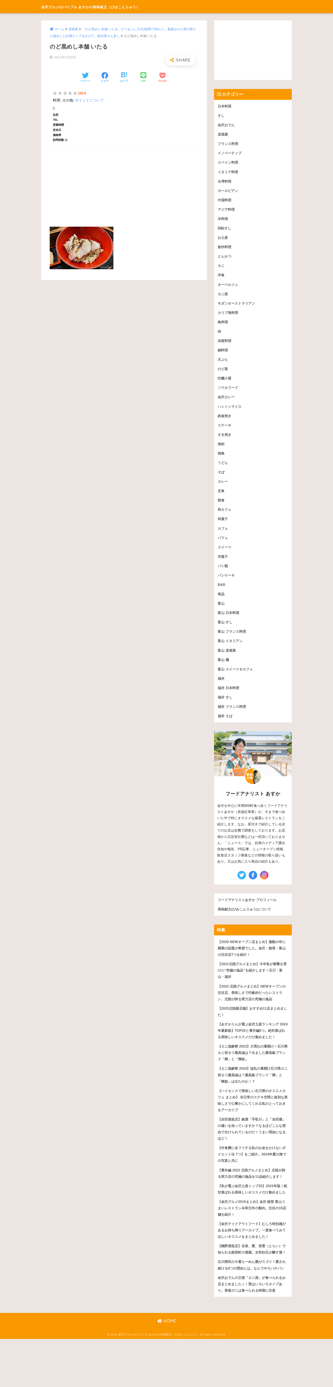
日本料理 (225, 106)
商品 (221, 601)
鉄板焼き (225, 420)
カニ (221, 268)
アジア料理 (227, 211)
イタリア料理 (228, 173)
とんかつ (225, 258)
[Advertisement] (124, 182)
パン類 (223, 572)
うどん (223, 468)
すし (221, 116)
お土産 (223, 239)
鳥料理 (223, 325)
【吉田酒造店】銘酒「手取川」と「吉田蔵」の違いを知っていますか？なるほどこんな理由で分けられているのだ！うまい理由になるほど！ (252, 1147)
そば (221, 477)
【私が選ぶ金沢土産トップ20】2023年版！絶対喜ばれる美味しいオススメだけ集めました (252, 1218)
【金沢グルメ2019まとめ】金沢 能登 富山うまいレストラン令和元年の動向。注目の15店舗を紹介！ (252, 1241)
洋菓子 (223, 563)
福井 (221, 686)
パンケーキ (227, 582)
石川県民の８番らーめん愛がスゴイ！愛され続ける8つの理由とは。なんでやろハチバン (252, 1309)
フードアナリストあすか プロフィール (249, 908)
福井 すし (225, 705)
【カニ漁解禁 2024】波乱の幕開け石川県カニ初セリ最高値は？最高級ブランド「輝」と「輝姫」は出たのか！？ (253, 1092)
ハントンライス (230, 411)
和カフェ (225, 515)
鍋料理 (223, 353)
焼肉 (221, 449)
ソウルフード (228, 391)
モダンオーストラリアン (237, 306)
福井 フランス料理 (233, 715)
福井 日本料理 (229, 696)
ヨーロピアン (228, 192)
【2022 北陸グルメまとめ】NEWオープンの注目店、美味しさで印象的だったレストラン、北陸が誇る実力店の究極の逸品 (252, 1002)
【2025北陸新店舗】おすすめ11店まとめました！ (252, 1021)
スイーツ (225, 553)
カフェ (223, 534)
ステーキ (225, 430)
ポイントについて (89, 100)
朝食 (221, 506)
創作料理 (225, 249)
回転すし (225, 230)
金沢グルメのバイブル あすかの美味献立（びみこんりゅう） (112, 6)
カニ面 (223, 296)
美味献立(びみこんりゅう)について (246, 918)
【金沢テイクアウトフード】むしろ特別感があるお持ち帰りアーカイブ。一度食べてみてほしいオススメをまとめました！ (252, 1263)
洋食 (221, 277)
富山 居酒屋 (227, 658)
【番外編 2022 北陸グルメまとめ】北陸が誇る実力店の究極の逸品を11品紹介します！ (251, 1196)
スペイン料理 (228, 163)
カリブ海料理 (228, 315)
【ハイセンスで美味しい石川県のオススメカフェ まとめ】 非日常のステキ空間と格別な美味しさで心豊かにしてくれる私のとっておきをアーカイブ (252, 1118)
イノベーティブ (230, 154)
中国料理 (225, 201)
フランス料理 (228, 144)
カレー (223, 487)
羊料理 (223, 220)
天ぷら (223, 363)
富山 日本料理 (229, 620)
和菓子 (223, 525)
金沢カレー (227, 401)
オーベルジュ (228, 287)
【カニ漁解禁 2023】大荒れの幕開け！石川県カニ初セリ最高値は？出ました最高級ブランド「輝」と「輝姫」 (253, 1070)
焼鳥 (221, 458)
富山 (221, 610)
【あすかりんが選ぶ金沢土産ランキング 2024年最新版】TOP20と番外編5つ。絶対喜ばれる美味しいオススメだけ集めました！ (252, 1044)
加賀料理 (225, 344)
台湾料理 (225, 182)
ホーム (59, 29)
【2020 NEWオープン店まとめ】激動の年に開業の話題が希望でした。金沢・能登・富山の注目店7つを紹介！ (252, 957)
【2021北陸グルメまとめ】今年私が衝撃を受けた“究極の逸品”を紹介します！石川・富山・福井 (252, 979)
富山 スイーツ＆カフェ (236, 677)
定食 (221, 496)
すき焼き (225, 439)
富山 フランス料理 (233, 639)
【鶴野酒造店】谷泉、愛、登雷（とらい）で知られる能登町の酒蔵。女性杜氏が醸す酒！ (252, 1286)
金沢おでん (227, 125)
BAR (221, 591)
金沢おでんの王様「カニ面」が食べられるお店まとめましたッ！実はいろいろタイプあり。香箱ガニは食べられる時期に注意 (252, 1331)
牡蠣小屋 (225, 382)
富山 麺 (224, 668)
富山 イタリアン (231, 648)
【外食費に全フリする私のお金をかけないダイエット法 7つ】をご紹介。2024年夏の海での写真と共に (252, 1173)
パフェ (223, 544)
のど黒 (223, 373)
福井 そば (225, 725)
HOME (166, 1369)
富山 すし (225, 629)
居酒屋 (73, 29)
